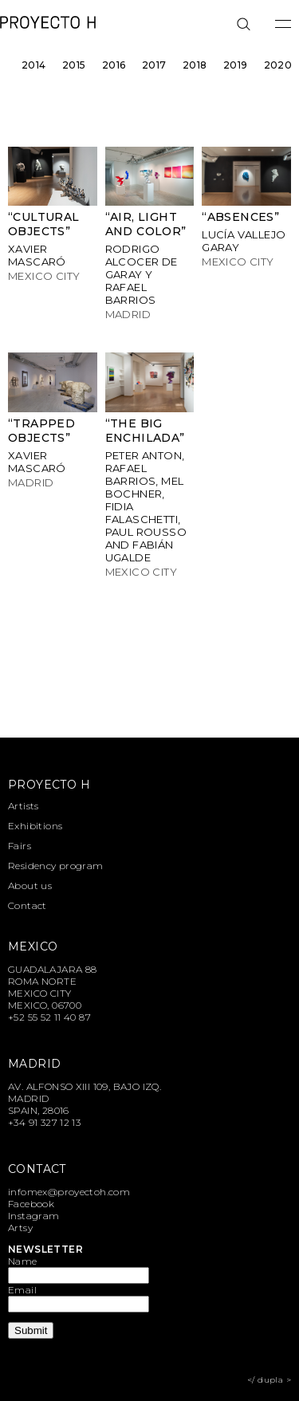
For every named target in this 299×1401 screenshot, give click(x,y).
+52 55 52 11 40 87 (49, 1017)
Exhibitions (35, 826)
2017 (154, 65)
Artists (23, 806)
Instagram (34, 1216)
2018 (195, 65)
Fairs (19, 846)
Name (22, 1261)
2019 (235, 65)
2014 (34, 65)
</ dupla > (269, 1380)
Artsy (20, 1228)
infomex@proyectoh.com (69, 1192)
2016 (114, 65)
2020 (278, 65)
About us (30, 885)
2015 (74, 65)
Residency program (56, 866)
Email (22, 1290)
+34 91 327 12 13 (44, 1122)
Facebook (31, 1204)
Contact (27, 905)
